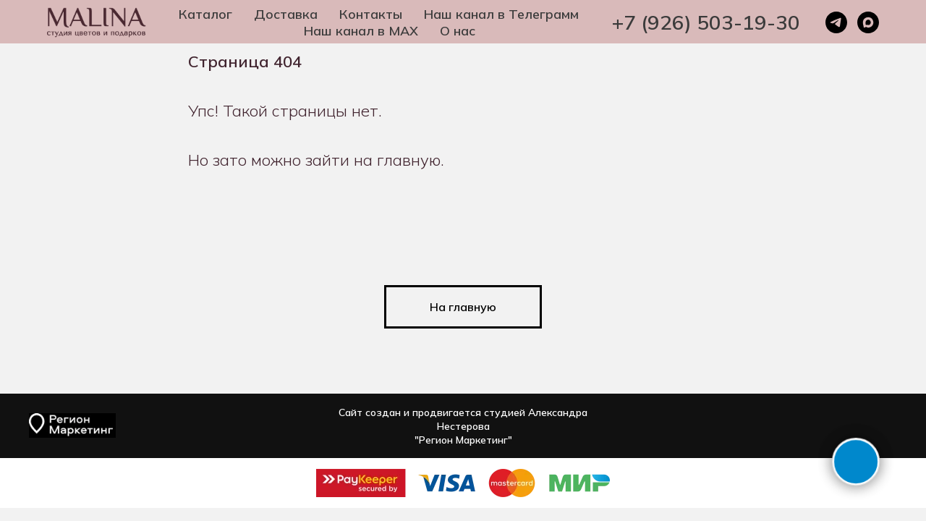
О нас (457, 30)
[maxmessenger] (868, 22)
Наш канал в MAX (361, 30)
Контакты (370, 14)
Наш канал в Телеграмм (501, 14)
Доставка (286, 14)
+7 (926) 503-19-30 (706, 22)
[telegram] (836, 22)
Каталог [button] (205, 14)
